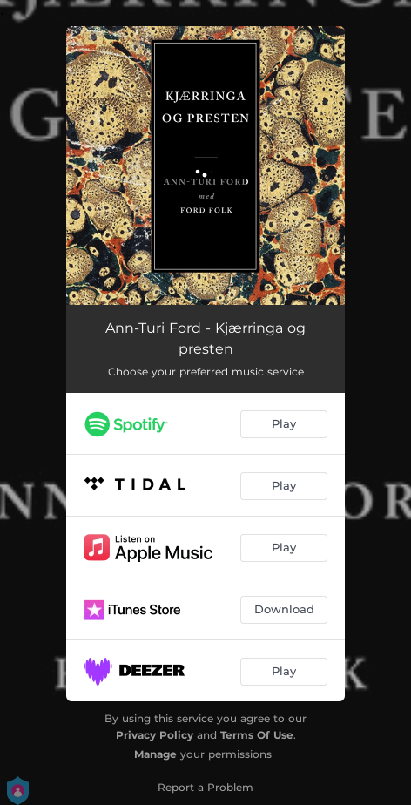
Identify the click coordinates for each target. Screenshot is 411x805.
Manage (155, 754)
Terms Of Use (256, 734)
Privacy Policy (154, 734)
